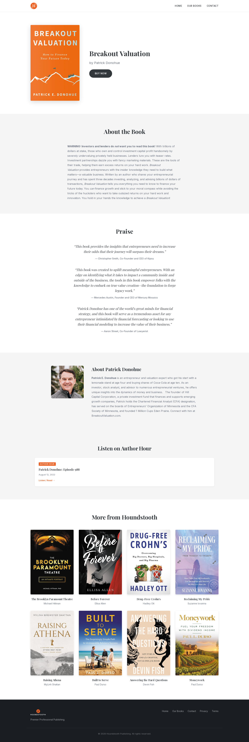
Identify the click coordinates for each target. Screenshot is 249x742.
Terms (215, 711)
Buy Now (101, 73)
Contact (213, 5)
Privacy (204, 711)
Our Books (194, 5)
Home (178, 5)
